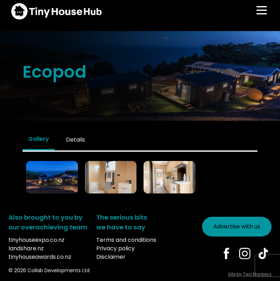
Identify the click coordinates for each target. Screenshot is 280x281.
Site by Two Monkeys (250, 274)
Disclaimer (111, 257)
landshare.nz (26, 248)
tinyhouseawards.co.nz (39, 257)
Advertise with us (236, 226)
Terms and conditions (126, 240)
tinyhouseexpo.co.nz (36, 240)
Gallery (38, 139)
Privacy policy (115, 248)
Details (75, 140)
